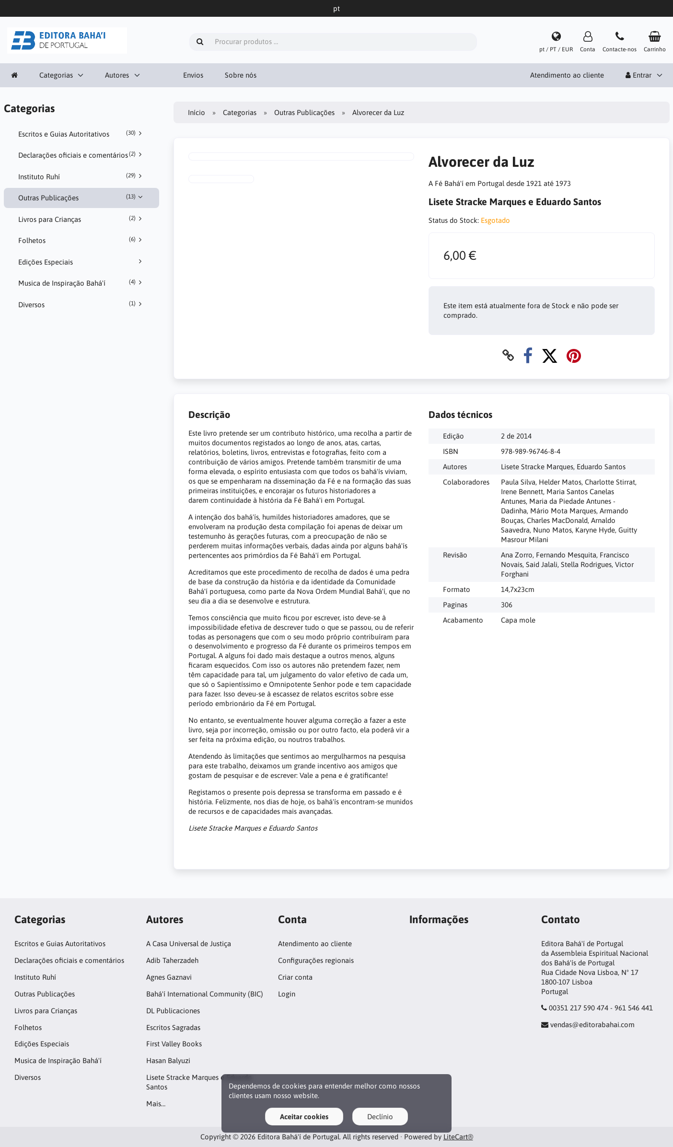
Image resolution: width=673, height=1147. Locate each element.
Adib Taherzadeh (172, 960)
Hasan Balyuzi (168, 1060)
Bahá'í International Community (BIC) (204, 994)
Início (196, 112)
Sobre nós (240, 75)
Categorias (56, 75)
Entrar (638, 75)
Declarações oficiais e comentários (81, 155)
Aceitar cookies (304, 1116)
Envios (193, 75)
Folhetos (81, 240)
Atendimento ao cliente (567, 75)
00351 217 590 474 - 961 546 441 (601, 1008)
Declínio (380, 1116)
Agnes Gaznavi (169, 977)
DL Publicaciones (173, 1011)
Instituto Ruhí (81, 176)
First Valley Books (174, 1044)
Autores (117, 75)
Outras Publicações (81, 197)
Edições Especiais (81, 261)
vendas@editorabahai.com (592, 1024)
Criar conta (295, 977)
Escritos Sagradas (173, 1027)
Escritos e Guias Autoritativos (81, 133)
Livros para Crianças (81, 219)
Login (286, 994)
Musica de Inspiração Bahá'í (81, 282)
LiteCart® (458, 1137)
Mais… (155, 1104)
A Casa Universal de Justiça (188, 943)
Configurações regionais (316, 960)
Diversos (81, 304)
